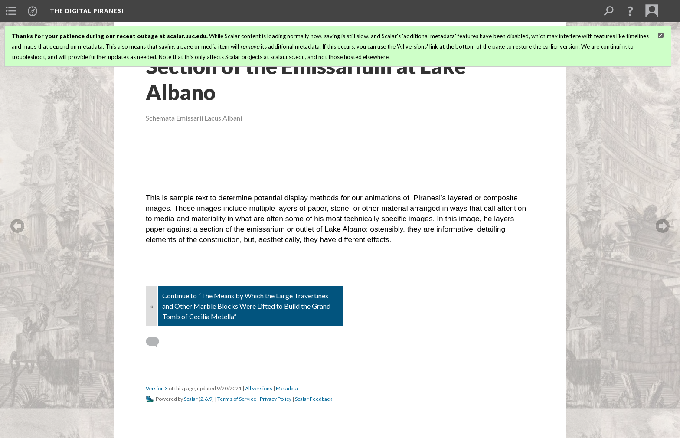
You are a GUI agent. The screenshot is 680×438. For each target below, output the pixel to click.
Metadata (287, 388)
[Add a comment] (156, 342)
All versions (258, 388)
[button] (630, 11)
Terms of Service (236, 399)
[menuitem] (11, 11)
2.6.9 (206, 399)
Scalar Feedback (313, 399)
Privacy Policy (275, 399)
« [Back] (151, 306)
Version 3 (157, 388)
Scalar (191, 399)
